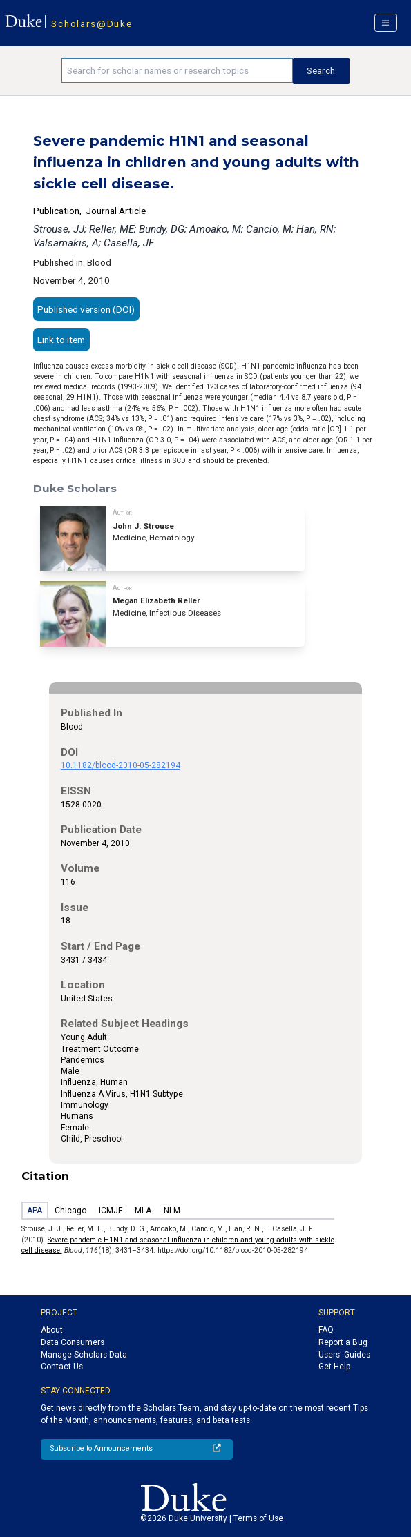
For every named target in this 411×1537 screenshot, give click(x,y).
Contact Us (62, 1366)
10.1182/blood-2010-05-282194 (120, 765)
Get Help (334, 1366)
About (52, 1330)
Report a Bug (342, 1342)
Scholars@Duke (91, 23)
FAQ (326, 1330)
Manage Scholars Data (84, 1355)
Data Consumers (72, 1342)
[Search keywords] (177, 70)
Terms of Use (258, 1518)
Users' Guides (344, 1355)
